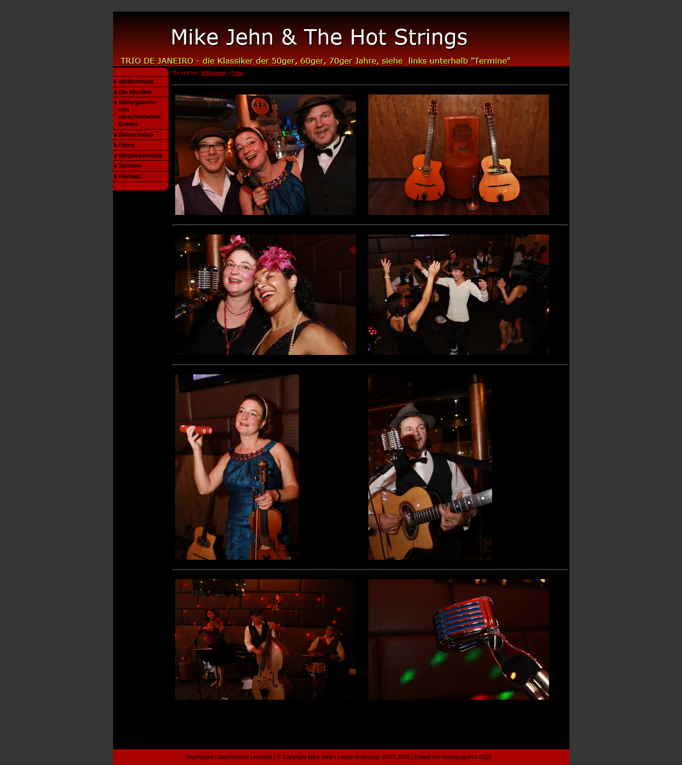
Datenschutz (233, 757)
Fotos (127, 144)
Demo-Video (136, 134)
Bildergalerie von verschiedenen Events (140, 113)
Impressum (200, 757)
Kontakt (130, 176)
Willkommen (136, 81)
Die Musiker (135, 92)
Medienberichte (141, 155)
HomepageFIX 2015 (466, 757)
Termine (130, 165)
